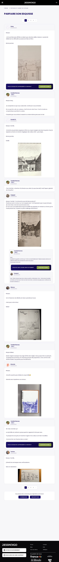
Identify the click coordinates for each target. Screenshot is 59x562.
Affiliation (45, 549)
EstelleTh (13, 119)
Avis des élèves (34, 549)
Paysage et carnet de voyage (19, 8)
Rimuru (13, 287)
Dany (12, 26)
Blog (31, 547)
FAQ (44, 547)
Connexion (23, 497)
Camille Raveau (15, 93)
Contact (45, 544)
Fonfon (13, 451)
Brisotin (13, 364)
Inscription (35, 497)
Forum (6, 8)
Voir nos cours (45, 86)
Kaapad (13, 195)
